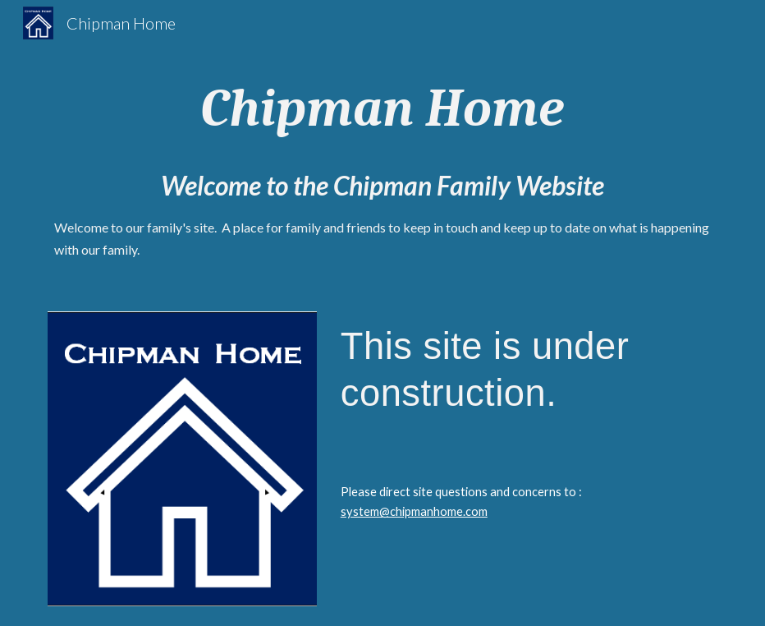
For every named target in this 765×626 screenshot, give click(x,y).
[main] (382, 109)
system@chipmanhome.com (414, 511)
